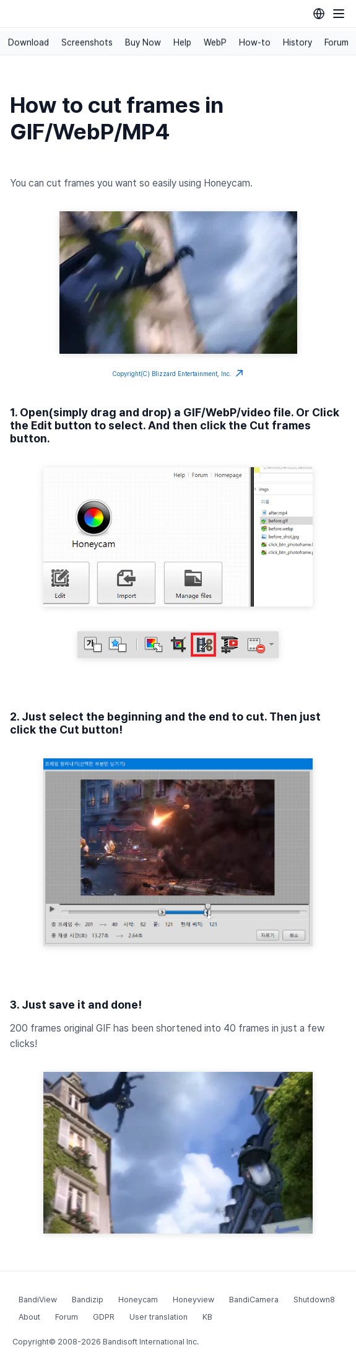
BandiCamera (254, 1299)
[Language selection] (319, 14)
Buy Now (143, 43)
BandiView (38, 1299)
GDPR (104, 1317)
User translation (158, 1317)
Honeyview (193, 1299)
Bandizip (87, 1299)
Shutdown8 (314, 1299)
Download (28, 43)
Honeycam (138, 1299)
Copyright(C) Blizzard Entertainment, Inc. (178, 373)
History (297, 43)
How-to (255, 43)
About (29, 1317)
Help (182, 43)
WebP (215, 43)
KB (207, 1317)
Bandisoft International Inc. (151, 1341)
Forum (336, 43)
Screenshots (87, 43)
